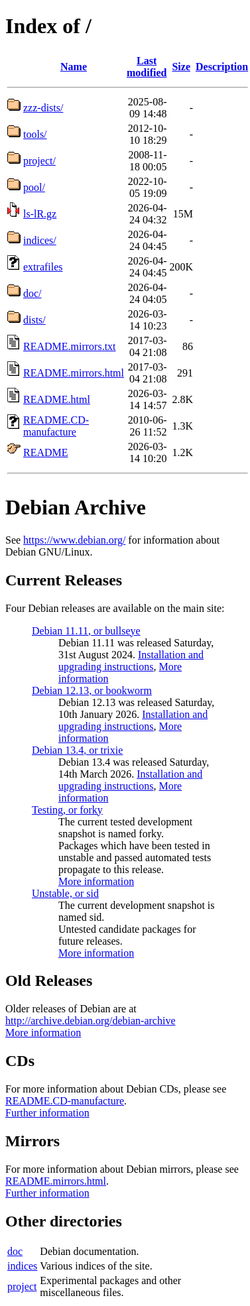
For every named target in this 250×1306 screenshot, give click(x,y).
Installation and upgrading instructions (131, 660)
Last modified (146, 66)
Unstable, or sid (65, 893)
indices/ (39, 240)
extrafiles (43, 266)
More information (96, 881)
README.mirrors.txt (69, 346)
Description (222, 66)
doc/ (32, 293)
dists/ (34, 320)
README (45, 452)
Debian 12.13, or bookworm (92, 690)
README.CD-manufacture (56, 426)
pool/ (34, 187)
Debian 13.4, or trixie (77, 750)
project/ (39, 160)
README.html (56, 399)
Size (181, 66)
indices (22, 1266)
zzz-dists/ (43, 107)
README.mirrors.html (73, 373)
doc (15, 1251)
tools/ (35, 134)
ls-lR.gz (39, 213)
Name (73, 66)
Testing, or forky (67, 809)
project (21, 1286)
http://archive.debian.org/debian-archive (90, 1020)
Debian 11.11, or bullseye (86, 630)
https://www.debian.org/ (74, 540)
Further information (47, 1112)
